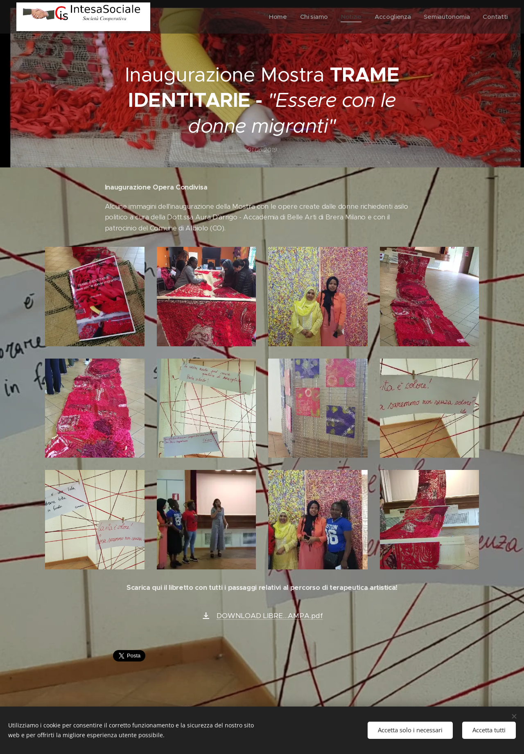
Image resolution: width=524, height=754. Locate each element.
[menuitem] (273, 17)
